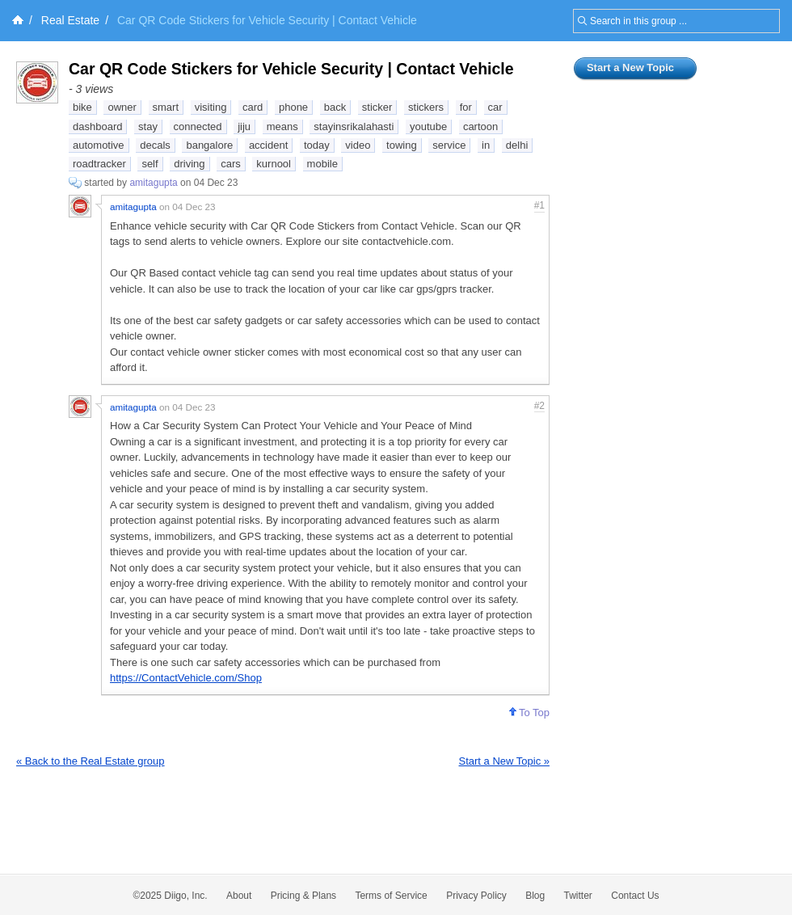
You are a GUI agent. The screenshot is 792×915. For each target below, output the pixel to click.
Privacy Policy (476, 895)
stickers (426, 107)
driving (189, 164)
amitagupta (153, 182)
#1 (539, 205)
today (317, 145)
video (357, 145)
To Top (529, 712)
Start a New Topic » (504, 761)
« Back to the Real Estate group (90, 761)
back (335, 107)
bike (82, 107)
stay (148, 126)
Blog (535, 895)
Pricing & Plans (303, 895)
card (252, 107)
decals (155, 145)
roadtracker (99, 164)
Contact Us (635, 895)
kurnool (273, 164)
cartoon (480, 126)
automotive (98, 145)
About (238, 895)
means (282, 126)
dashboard (97, 126)
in (486, 145)
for (466, 107)
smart (166, 107)
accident (268, 145)
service (449, 145)
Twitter (578, 895)
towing (401, 145)
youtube (428, 126)
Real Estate (70, 20)
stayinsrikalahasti (354, 126)
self (149, 164)
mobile (322, 164)
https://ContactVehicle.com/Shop (186, 678)
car (495, 107)
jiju (244, 126)
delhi (517, 145)
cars (231, 164)
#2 (539, 405)
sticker (377, 107)
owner (121, 107)
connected (198, 126)
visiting (211, 107)
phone (293, 107)
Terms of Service (391, 895)
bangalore (209, 145)
